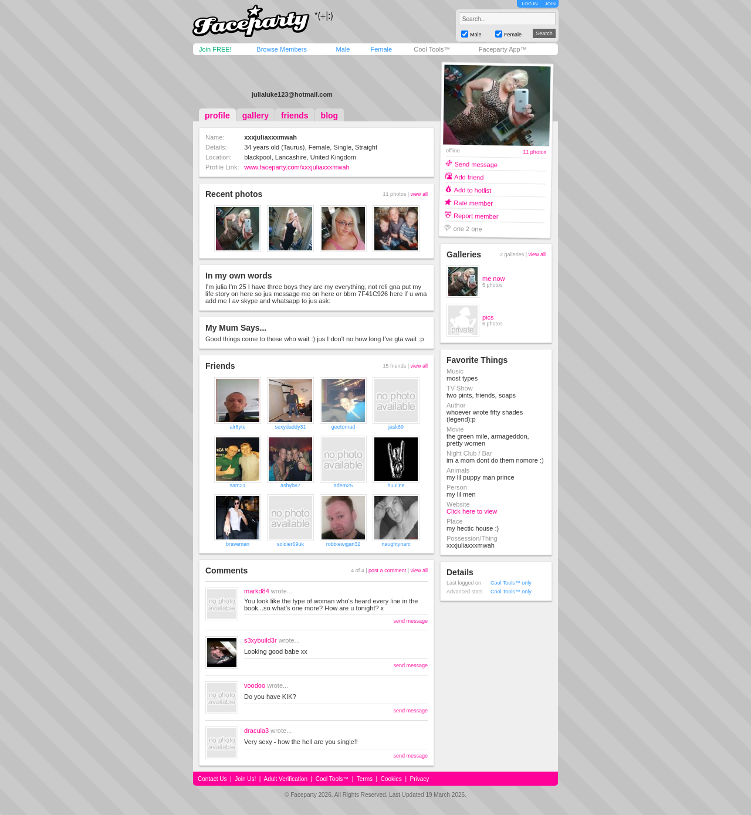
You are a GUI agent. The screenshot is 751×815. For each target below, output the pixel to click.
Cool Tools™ (432, 49)
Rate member (473, 202)
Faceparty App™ (503, 49)
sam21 (237, 485)
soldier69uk (290, 544)
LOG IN (529, 3)
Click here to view (471, 511)
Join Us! (245, 779)
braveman (237, 544)
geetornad (343, 427)
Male (343, 49)
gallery (255, 115)
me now (493, 278)
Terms (365, 779)
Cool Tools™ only (511, 583)
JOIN (550, 3)
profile (217, 115)
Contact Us (212, 779)
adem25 (343, 485)
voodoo (254, 685)
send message (410, 621)
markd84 (256, 591)
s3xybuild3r (260, 640)
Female (381, 49)
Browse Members (281, 49)
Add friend (468, 177)
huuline (395, 485)
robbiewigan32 (343, 544)
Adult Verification (285, 779)
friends (295, 115)
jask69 (396, 427)
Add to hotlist (473, 189)
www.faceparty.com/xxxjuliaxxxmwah (297, 167)
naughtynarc (396, 544)
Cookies (391, 779)
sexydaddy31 (290, 427)
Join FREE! (215, 49)
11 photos (534, 152)
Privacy (419, 779)
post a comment (387, 570)
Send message (476, 164)
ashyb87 (290, 485)
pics (488, 317)
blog (330, 115)
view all (419, 194)
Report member (476, 215)
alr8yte (237, 427)
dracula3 (256, 730)
